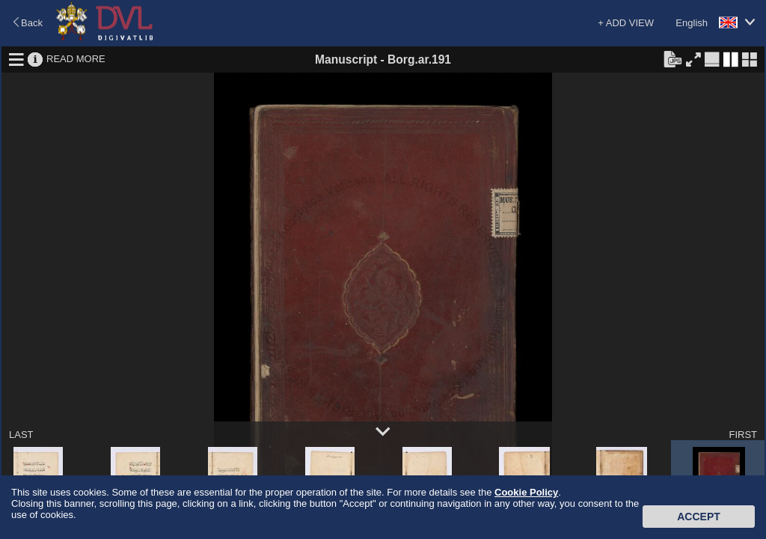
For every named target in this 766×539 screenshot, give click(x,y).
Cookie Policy (526, 492)
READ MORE (75, 58)
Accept (698, 517)
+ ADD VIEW (626, 22)
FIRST (743, 434)
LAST (21, 434)
